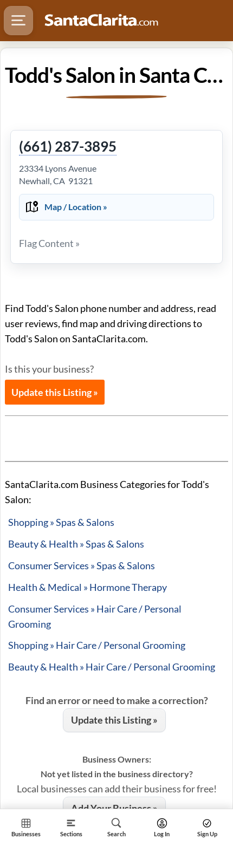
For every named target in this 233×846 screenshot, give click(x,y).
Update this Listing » (54, 392)
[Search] (116, 827)
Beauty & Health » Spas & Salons (76, 544)
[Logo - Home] (101, 20)
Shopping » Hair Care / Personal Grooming (96, 645)
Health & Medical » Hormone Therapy (87, 587)
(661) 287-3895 (67, 147)
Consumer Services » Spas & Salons (81, 565)
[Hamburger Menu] (18, 20)
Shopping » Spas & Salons (61, 522)
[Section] (71, 827)
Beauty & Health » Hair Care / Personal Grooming (111, 667)
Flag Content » (49, 243)
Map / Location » (75, 206)
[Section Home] (26, 827)
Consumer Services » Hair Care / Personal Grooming (95, 616)
